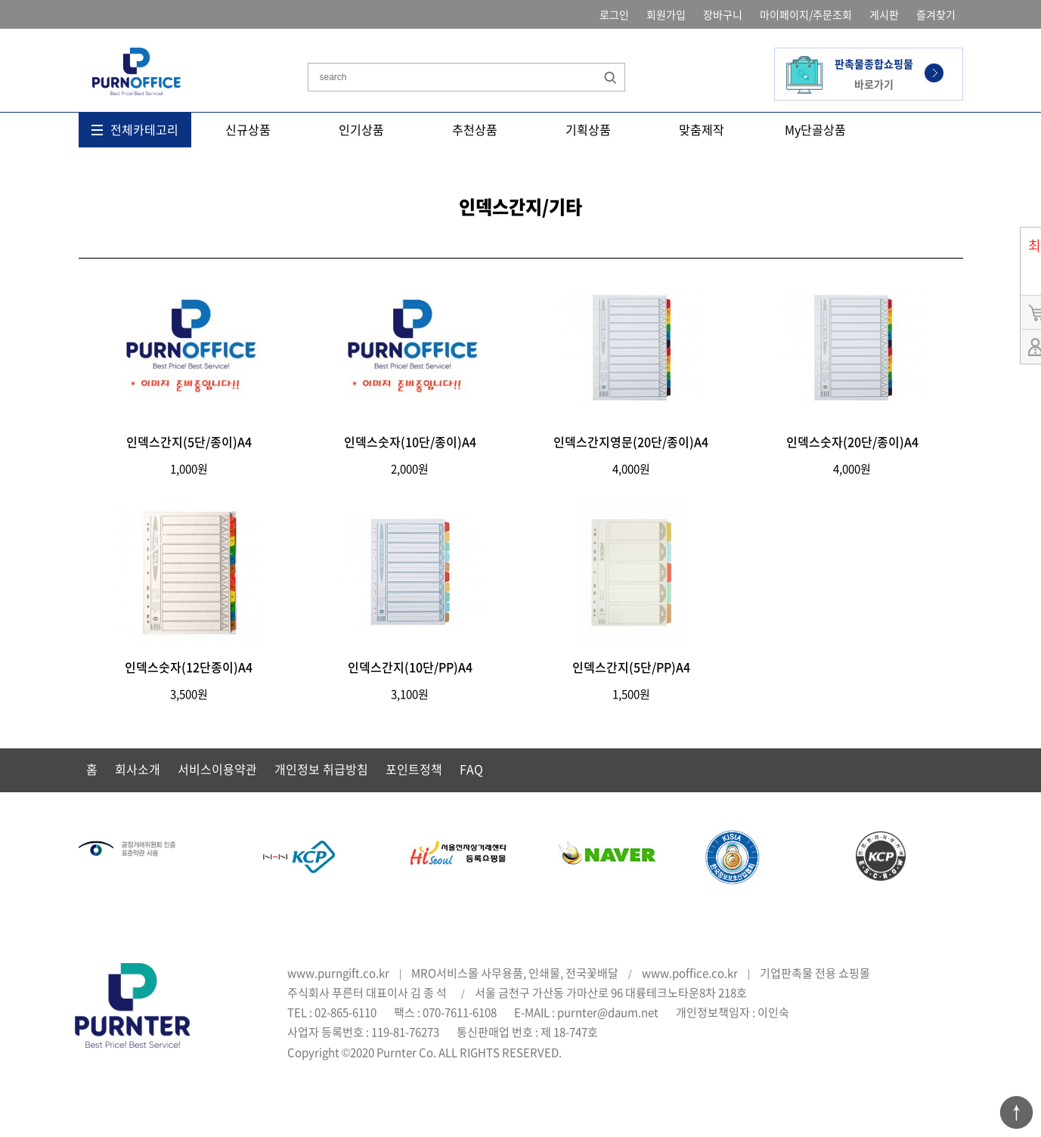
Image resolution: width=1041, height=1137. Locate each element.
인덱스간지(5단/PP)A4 (631, 667)
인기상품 (361, 129)
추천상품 (474, 129)
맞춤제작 (701, 129)
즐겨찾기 (936, 14)
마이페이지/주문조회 (806, 14)
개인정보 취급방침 (321, 769)
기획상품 (588, 129)
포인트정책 (414, 769)
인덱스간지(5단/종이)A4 (189, 441)
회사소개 (137, 769)
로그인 (614, 14)
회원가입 (666, 14)
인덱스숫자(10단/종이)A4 (410, 441)
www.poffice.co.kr (690, 973)
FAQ (471, 769)
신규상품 (248, 129)
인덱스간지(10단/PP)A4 (410, 667)
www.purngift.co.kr (338, 973)
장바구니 (722, 14)
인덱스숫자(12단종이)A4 (189, 667)
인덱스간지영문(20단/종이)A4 (630, 441)
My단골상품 (815, 129)
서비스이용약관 (217, 769)
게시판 (884, 14)
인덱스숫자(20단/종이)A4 (852, 441)
